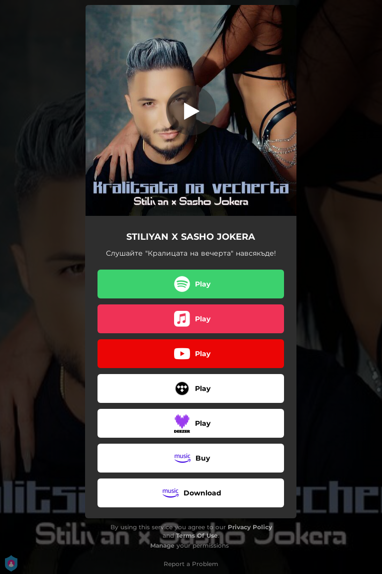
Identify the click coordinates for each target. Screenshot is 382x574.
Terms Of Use (197, 535)
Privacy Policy (250, 527)
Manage (162, 545)
